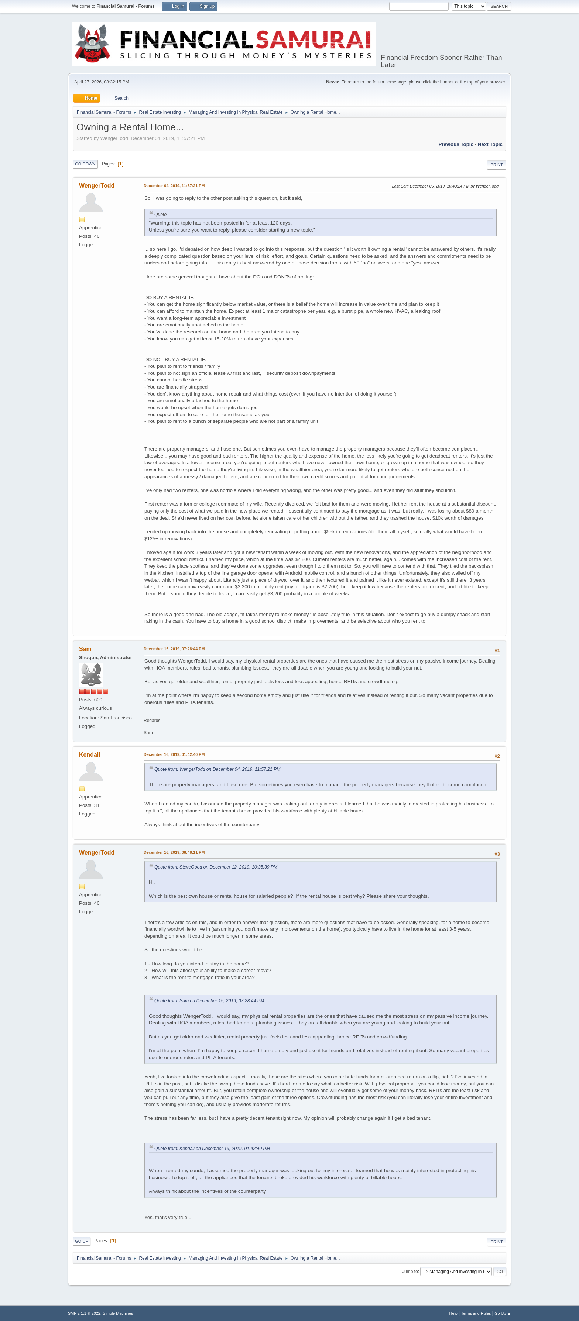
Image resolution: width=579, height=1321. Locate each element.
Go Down (85, 164)
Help (453, 1313)
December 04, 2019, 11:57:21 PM (174, 186)
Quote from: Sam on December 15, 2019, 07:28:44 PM (209, 1000)
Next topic (490, 144)
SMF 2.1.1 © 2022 (84, 1313)
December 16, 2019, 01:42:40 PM (174, 754)
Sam (85, 649)
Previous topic (455, 144)
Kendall (89, 755)
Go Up (81, 1241)
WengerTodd (96, 185)
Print (496, 164)
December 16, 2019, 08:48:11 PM (174, 852)
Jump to (410, 1271)
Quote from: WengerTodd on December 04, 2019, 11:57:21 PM (217, 769)
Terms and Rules (476, 1313)
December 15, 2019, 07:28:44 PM (174, 649)
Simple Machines (118, 1313)
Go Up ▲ (502, 1313)
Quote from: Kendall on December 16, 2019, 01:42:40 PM (212, 1148)
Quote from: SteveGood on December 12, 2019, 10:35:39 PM (215, 867)
